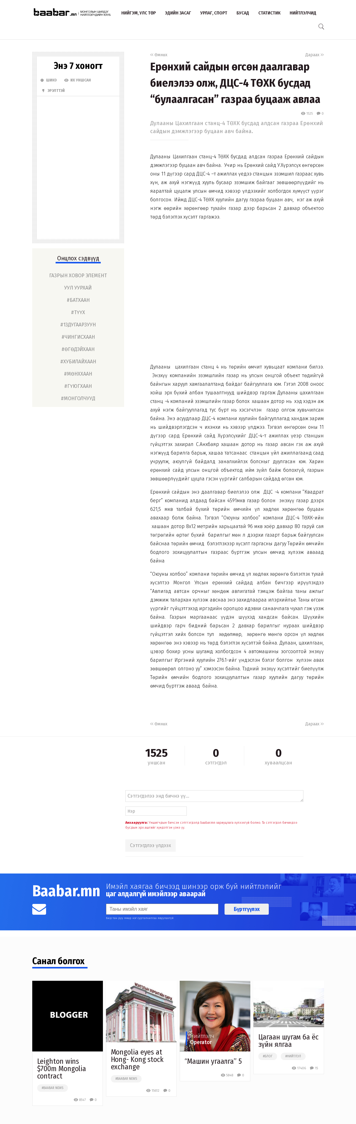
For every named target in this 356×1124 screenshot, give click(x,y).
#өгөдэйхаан (78, 349)
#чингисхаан (78, 337)
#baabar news (52, 1088)
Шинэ (48, 80)
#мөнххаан (78, 374)
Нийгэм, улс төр (138, 13)
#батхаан (78, 300)
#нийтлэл (293, 1056)
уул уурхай (78, 288)
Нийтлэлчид (303, 13)
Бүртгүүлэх (247, 909)
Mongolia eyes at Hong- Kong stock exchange (137, 1059)
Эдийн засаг (178, 13)
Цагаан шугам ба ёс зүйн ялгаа (288, 1041)
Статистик (269, 13)
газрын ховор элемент (78, 275)
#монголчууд (78, 398)
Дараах (314, 54)
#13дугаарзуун (78, 325)
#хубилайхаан (78, 362)
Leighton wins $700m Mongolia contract (61, 1068)
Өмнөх (158, 54)
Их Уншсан (77, 80)
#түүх (78, 312)
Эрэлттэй (53, 91)
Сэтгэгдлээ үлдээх (150, 845)
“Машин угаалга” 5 (213, 1061)
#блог (267, 1056)
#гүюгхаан (78, 386)
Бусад (243, 13)
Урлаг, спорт (213, 13)
